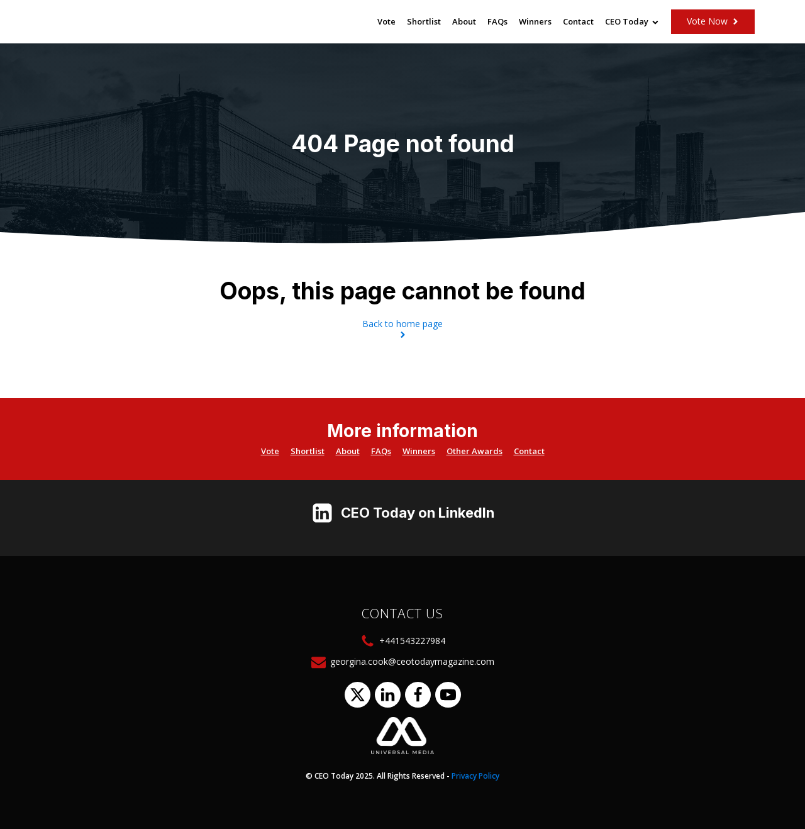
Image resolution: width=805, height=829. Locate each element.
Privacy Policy (475, 776)
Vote (386, 21)
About (464, 21)
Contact (578, 21)
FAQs (497, 21)
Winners (535, 21)
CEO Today (631, 21)
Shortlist (424, 21)
